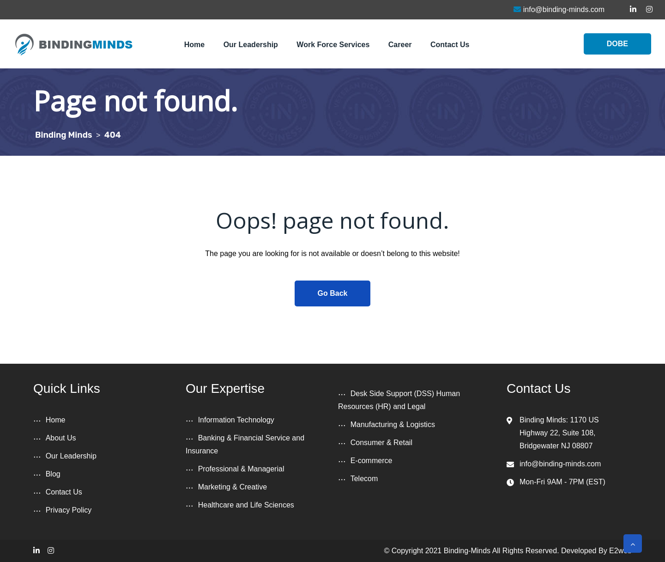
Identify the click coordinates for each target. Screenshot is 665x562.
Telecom (364, 479)
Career (400, 45)
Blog (53, 474)
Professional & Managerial (241, 469)
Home (194, 45)
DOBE (617, 44)
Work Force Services (332, 45)
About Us (61, 438)
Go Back (333, 293)
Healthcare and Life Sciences (246, 505)
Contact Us (449, 45)
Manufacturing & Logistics (393, 424)
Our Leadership (251, 45)
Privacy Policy (69, 510)
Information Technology (236, 420)
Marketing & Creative (232, 487)
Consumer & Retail (381, 442)
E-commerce (372, 460)
